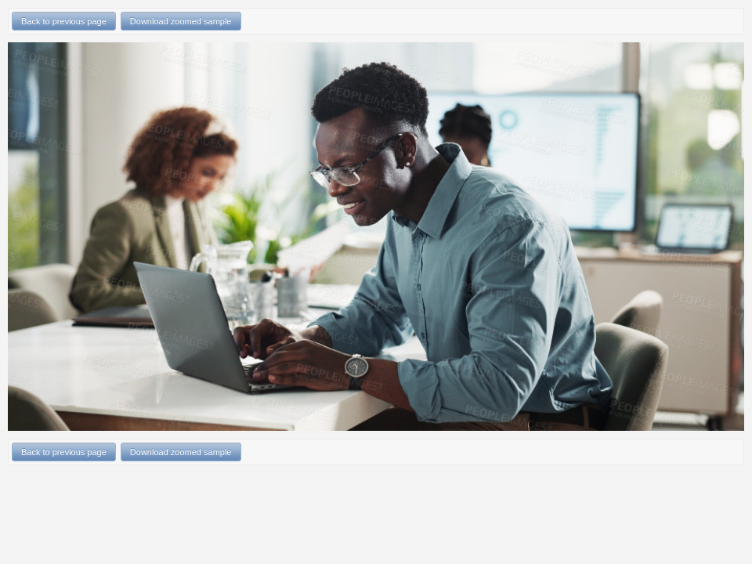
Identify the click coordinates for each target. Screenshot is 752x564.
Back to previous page (64, 21)
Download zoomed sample (181, 21)
